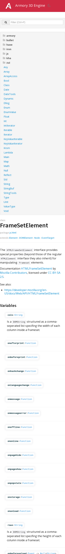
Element (13, 237)
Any (6, 67)
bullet (8, 40)
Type (6, 197)
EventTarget (48, 237)
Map (6, 161)
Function (30, 343)
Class (7, 85)
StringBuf (9, 188)
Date (6, 89)
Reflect (7, 175)
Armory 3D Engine (30, 5)
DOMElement (26, 237)
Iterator (8, 134)
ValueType (9, 206)
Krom (7, 148)
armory (9, 35)
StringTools (10, 193)
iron (7, 49)
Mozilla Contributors (13, 273)
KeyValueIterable (13, 139)
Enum (7, 107)
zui (6, 62)
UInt (6, 202)
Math (7, 166)
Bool (6, 80)
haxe (7, 44)
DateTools (10, 94)
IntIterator (9, 125)
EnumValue (10, 112)
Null (6, 170)
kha (7, 58)
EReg (6, 103)
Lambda (8, 152)
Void (6, 211)
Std (5, 179)
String (7, 184)
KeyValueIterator (13, 143)
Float (6, 116)
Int (5, 121)
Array (7, 71)
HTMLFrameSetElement (36, 268)
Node (37, 237)
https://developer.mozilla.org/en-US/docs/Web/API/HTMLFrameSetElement (31, 291)
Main (6, 157)
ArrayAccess (10, 76)
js (5, 53)
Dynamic (9, 98)
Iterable (8, 130)
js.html (13, 232)
